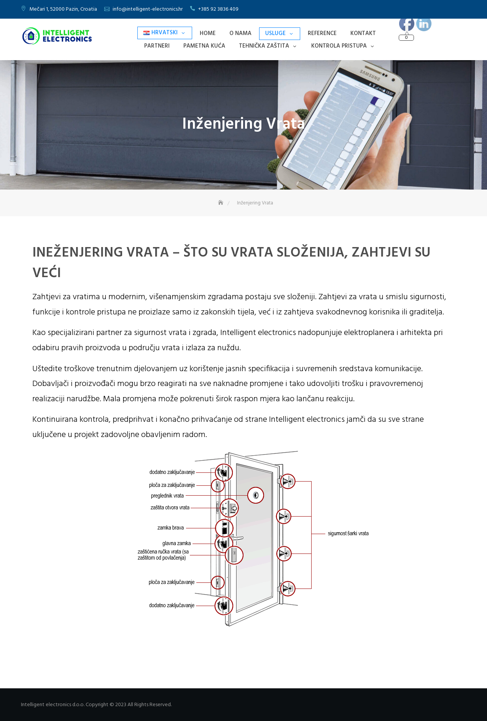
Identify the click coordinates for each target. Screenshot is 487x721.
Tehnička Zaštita (264, 46)
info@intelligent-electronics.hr (148, 9)
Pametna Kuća (204, 46)
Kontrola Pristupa (339, 46)
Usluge (275, 33)
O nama (240, 33)
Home (208, 33)
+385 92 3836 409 (218, 9)
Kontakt (363, 33)
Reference (322, 33)
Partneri (157, 46)
